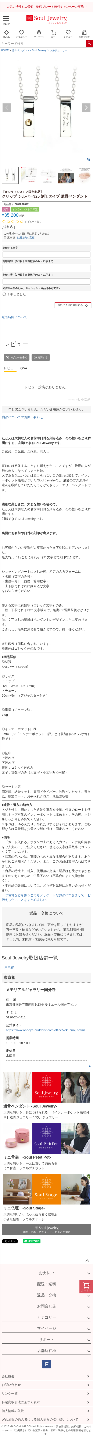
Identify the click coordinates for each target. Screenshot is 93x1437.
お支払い (46, 1273)
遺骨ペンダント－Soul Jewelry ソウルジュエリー (39, 50)
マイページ (39, 34)
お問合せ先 (46, 1306)
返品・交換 (46, 1295)
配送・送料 (46, 1284)
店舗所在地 (46, 1351)
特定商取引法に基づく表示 (21, 1402)
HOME (6, 34)
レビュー (68, 34)
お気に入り (21, 34)
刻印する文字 (10, 247)
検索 (89, 43)
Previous (7, 107)
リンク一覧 (10, 1393)
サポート (46, 1339)
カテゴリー (46, 1317)
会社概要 (8, 1376)
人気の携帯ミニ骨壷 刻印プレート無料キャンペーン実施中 (47, 6)
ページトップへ (87, 1260)
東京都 (9, 967)
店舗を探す (84, 34)
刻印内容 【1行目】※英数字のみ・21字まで (28, 261)
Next (86, 107)
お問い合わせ (11, 1385)
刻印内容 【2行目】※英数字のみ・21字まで (28, 274)
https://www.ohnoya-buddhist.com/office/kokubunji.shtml (45, 1030)
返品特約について (14, 317)
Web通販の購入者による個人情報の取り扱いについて (40, 1419)
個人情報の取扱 (13, 1411)
